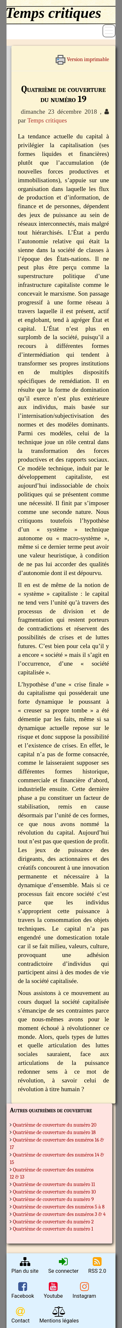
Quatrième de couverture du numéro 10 (54, 1192)
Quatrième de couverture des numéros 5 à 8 (59, 1207)
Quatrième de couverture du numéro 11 (54, 1184)
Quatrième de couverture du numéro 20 (55, 1125)
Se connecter (63, 1265)
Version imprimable (82, 57)
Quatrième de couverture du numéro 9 (53, 1199)
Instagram (84, 1290)
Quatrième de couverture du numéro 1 (53, 1229)
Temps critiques (47, 120)
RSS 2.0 (97, 1265)
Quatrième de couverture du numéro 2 (53, 1222)
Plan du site (24, 1265)
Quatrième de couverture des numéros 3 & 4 (59, 1214)
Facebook (22, 1290)
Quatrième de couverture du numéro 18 (54, 1132)
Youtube (53, 1290)
